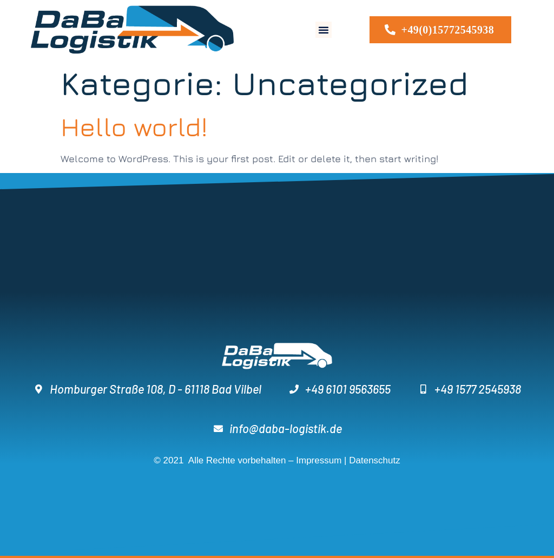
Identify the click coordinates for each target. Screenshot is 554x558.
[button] (323, 30)
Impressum (318, 460)
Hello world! (134, 126)
